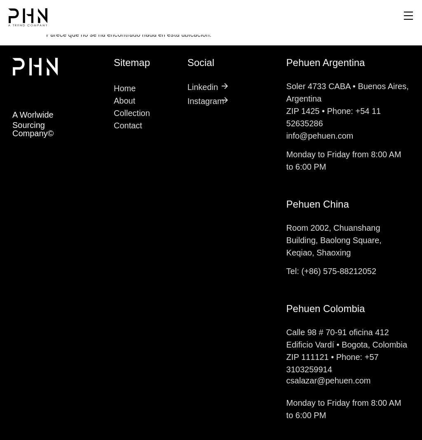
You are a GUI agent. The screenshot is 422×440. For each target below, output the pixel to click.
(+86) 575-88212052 (338, 271)
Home (125, 88)
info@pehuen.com (320, 135)
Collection (132, 113)
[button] (312, 17)
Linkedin (203, 87)
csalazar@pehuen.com (328, 380)
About (124, 100)
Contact (128, 125)
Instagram (206, 101)
